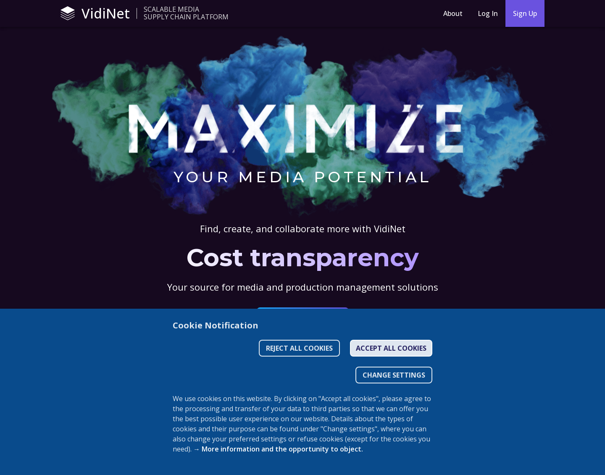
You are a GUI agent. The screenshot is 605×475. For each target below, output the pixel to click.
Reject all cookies (299, 348)
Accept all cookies (391, 348)
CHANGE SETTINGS (393, 375)
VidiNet (95, 13)
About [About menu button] (453, 13)
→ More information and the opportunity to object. (278, 449)
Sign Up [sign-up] (524, 13)
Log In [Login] (487, 13)
